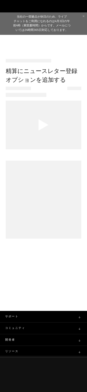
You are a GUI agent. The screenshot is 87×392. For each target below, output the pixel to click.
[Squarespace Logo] (43, 376)
